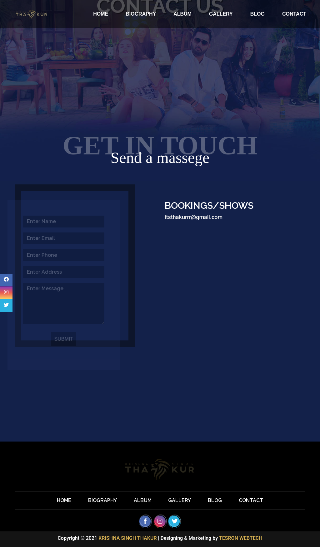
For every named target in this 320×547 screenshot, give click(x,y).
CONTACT (294, 14)
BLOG (257, 14)
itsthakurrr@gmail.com (193, 217)
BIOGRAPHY (141, 14)
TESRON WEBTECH (240, 538)
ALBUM (182, 14)
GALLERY (221, 14)
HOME (100, 14)
